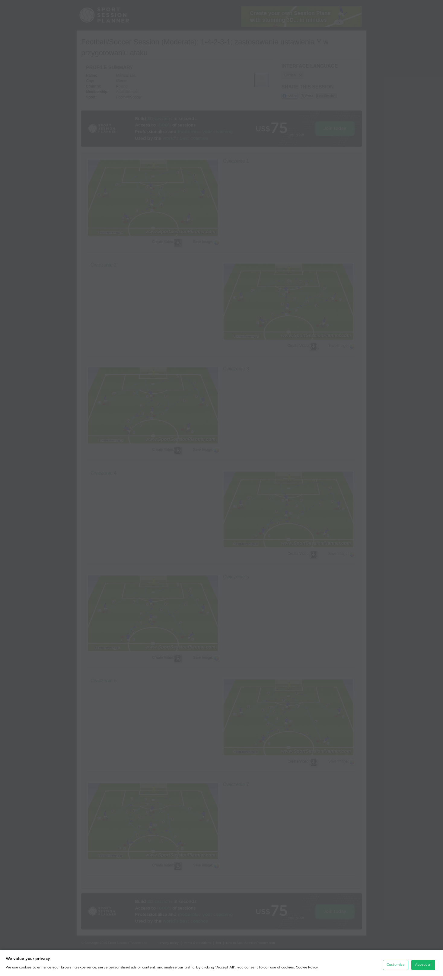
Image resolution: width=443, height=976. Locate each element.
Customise (396, 961)
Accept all (423, 961)
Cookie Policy (307, 964)
